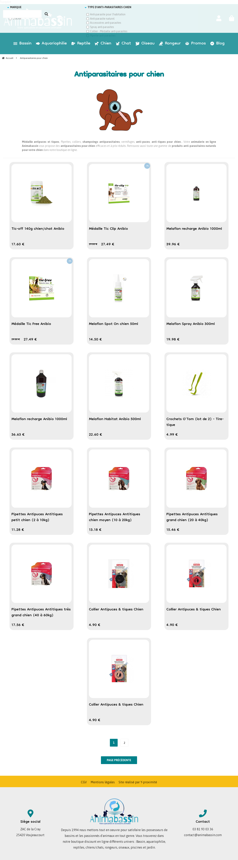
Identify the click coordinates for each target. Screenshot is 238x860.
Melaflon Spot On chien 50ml (113, 324)
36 (18, 435)
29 (93, 244)
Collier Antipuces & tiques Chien (116, 610)
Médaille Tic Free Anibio (31, 324)
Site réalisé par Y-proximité (138, 782)
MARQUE (16, 7)
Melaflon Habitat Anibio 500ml (115, 419)
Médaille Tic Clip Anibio (108, 229)
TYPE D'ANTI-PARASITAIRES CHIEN (109, 7)
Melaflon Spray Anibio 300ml (190, 324)
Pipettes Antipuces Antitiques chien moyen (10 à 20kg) (114, 517)
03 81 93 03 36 (203, 829)
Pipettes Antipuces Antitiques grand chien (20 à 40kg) (192, 517)
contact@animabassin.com (203, 835)
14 (95, 339)
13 (95, 530)
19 (173, 339)
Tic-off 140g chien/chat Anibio (37, 229)
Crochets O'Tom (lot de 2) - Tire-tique (195, 422)
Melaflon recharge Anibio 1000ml (194, 229)
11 (17, 530)
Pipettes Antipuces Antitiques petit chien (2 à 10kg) (37, 517)
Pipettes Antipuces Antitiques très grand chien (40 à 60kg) (41, 612)
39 (173, 244)
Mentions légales (103, 782)
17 (17, 244)
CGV (84, 782)
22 (95, 435)
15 (172, 530)
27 (107, 244)
